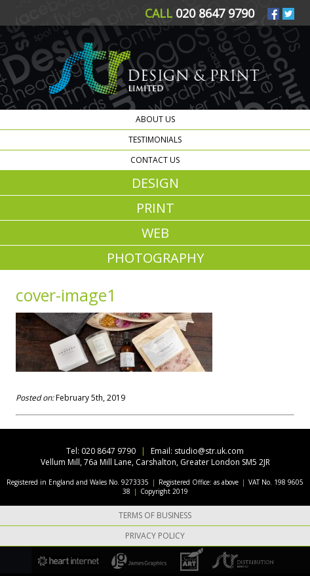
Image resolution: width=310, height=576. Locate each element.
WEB (155, 233)
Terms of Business (155, 515)
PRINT (155, 208)
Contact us (155, 160)
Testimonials (155, 139)
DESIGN (155, 183)
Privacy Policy (155, 535)
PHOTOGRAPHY (155, 258)
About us (155, 119)
